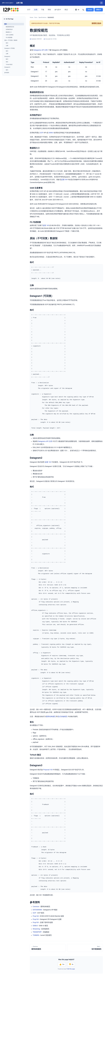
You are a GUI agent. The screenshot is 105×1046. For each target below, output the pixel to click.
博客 (49, 10)
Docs (35, 17)
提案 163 (48, 466)
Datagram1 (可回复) (9, 48)
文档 (35, 10)
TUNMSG (36, 950)
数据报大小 (9, 32)
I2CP (41, 133)
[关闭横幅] (101, 2)
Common (36, 921)
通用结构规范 (51, 728)
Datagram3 (7, 67)
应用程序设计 (9, 29)
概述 (5, 24)
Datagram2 (7, 56)
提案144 (64, 179)
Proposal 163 (48, 781)
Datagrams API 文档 (40, 50)
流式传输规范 (62, 728)
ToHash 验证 (9, 64)
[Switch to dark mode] (83, 9)
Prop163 (36, 934)
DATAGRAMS (37, 924)
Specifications (42, 17)
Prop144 (36, 931)
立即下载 (19, 3)
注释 (7, 45)
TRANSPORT (37, 947)
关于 (28, 10)
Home (31, 17)
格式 (7, 43)
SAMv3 (51, 133)
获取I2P (98, 9)
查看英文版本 (96, 23)
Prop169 (36, 937)
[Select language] (77, 9)
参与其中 (58, 10)
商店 (66, 10)
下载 (42, 10)
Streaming (36, 943)
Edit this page (71, 983)
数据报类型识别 (10, 26)
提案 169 (46, 225)
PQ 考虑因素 (9, 37)
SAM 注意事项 (9, 34)
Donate (90, 9)
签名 (7, 61)
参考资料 (6, 72)
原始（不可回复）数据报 (10, 40)
